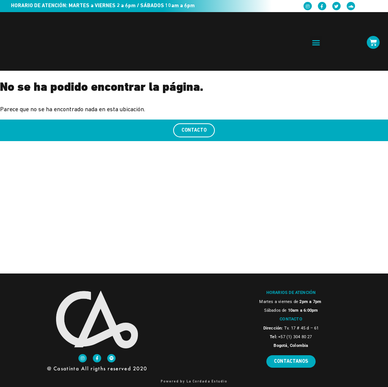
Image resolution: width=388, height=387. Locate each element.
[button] (316, 42)
